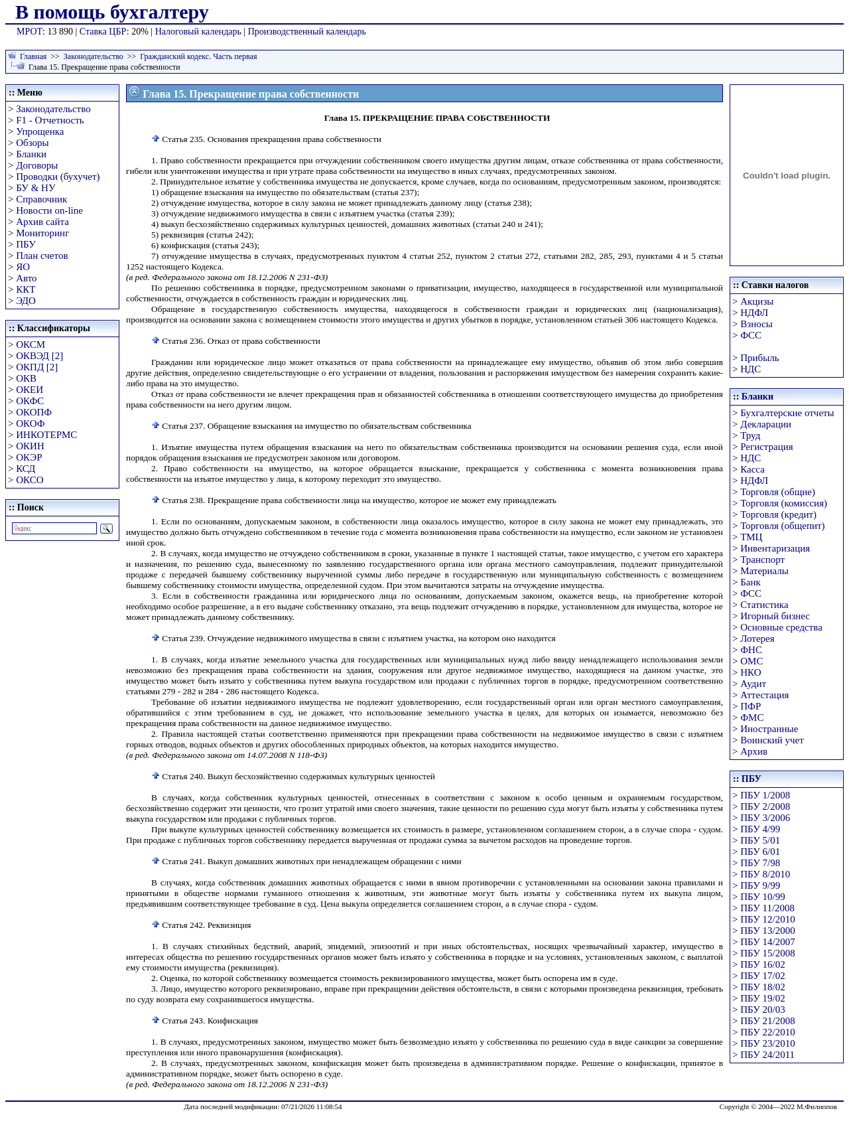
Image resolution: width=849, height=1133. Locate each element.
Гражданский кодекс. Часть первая (198, 56)
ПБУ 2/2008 (765, 806)
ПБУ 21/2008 (767, 1021)
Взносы (756, 324)
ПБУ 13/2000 (767, 930)
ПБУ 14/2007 (767, 942)
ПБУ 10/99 (762, 896)
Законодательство (93, 56)
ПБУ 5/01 (760, 840)
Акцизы (756, 301)
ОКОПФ (34, 412)
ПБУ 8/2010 (765, 874)
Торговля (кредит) (778, 514)
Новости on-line (49, 210)
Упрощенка (40, 131)
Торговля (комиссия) (783, 503)
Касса (752, 469)
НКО (750, 672)
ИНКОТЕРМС (46, 434)
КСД (25, 468)
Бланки (31, 154)
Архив (753, 751)
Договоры (37, 165)
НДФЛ (754, 312)
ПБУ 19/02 (762, 998)
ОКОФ (30, 423)
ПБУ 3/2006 (765, 817)
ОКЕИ (29, 389)
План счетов (42, 255)
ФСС (750, 335)
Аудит (753, 683)
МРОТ (29, 32)
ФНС (751, 649)
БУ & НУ (35, 188)
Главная (33, 56)
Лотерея (757, 638)
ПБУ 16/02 (762, 964)
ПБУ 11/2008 (767, 908)
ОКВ (26, 378)
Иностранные (769, 728)
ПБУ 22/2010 (767, 1032)
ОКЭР (29, 457)
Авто (26, 278)
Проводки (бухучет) (57, 176)
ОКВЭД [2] (39, 355)
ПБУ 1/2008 (765, 795)
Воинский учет (772, 740)
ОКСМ (30, 344)
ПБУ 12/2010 (767, 919)
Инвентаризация (775, 548)
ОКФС (30, 401)
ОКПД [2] (37, 367)
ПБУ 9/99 (760, 885)
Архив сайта (42, 221)
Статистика (764, 604)
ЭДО (26, 300)
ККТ (25, 289)
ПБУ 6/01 (760, 851)
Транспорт (762, 559)
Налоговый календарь (198, 32)
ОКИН (30, 446)
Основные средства (781, 627)
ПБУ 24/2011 (767, 1054)
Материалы (764, 571)
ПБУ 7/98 (760, 863)
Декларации (765, 424)
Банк (750, 582)
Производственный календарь (307, 32)
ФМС (751, 717)
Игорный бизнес (775, 616)
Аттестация (764, 695)
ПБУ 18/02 (762, 987)
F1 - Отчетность (50, 120)
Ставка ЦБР (103, 32)
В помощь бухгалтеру (112, 12)
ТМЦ (751, 537)
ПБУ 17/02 (762, 975)
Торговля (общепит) (782, 525)
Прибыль (759, 357)
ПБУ (26, 244)
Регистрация (766, 446)
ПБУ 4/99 (760, 829)
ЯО (23, 267)
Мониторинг (42, 233)
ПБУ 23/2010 (767, 1043)
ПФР (750, 706)
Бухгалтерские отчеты (787, 413)
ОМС (751, 661)
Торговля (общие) (777, 492)
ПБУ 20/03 (762, 1009)
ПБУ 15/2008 (767, 953)
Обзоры (32, 142)
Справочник (41, 199)
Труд (750, 435)
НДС (750, 369)
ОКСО (29, 480)
